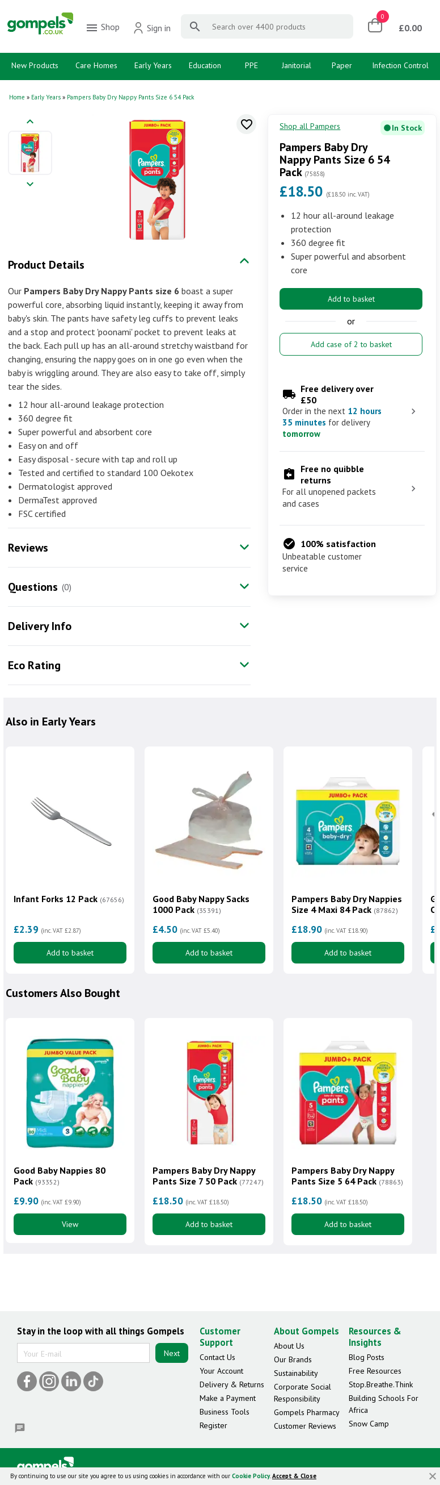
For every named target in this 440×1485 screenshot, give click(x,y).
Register (213, 1425)
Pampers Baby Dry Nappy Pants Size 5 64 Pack (347, 1176)
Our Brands (293, 1359)
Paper (342, 65)
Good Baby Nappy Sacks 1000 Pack (201, 904)
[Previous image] (30, 122)
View (70, 1224)
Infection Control (400, 65)
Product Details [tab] (46, 264)
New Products (34, 65)
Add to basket (351, 299)
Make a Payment (228, 1398)
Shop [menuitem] (102, 28)
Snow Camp (369, 1424)
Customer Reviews (305, 1426)
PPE (251, 65)
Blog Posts (366, 1357)
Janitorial (296, 65)
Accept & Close (294, 1476)
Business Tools (224, 1412)
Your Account (221, 1371)
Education (205, 65)
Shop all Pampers (310, 126)
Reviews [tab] (28, 547)
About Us (289, 1346)
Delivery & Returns (232, 1384)
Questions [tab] (33, 586)
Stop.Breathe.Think (381, 1384)
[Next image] (30, 185)
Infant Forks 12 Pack (69, 899)
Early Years (153, 65)
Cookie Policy (251, 1476)
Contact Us (217, 1357)
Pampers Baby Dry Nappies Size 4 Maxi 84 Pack (346, 904)
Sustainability (296, 1373)
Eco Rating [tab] (34, 665)
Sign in (152, 28)
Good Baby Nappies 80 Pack (59, 1176)
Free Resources (375, 1371)
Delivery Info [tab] (39, 626)
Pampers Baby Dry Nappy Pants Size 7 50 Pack (208, 1176)
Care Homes (96, 65)
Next (172, 1353)
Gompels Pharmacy (307, 1412)
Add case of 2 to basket (351, 344)
